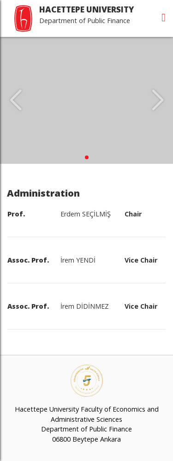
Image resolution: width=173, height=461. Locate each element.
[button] (87, 157)
